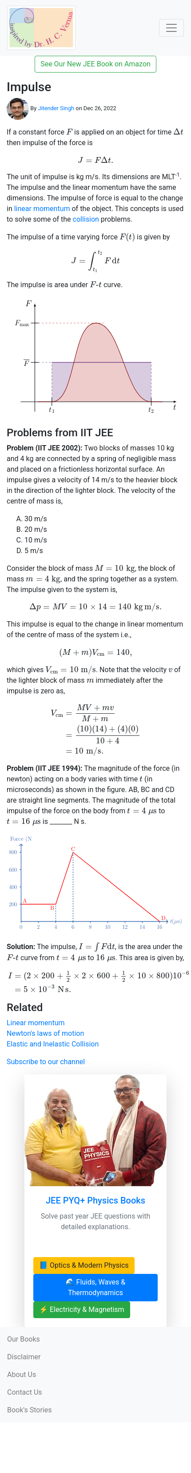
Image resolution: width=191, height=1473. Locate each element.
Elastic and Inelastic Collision (53, 1044)
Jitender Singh (56, 108)
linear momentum (42, 208)
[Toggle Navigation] (171, 28)
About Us (21, 1374)
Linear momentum (36, 1023)
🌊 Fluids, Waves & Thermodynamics (96, 1287)
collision (86, 219)
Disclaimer (23, 1357)
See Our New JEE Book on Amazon (95, 64)
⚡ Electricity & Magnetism (81, 1309)
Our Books (23, 1339)
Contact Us (24, 1392)
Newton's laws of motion (45, 1033)
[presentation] (69, 131)
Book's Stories (29, 1410)
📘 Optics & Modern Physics (84, 1265)
